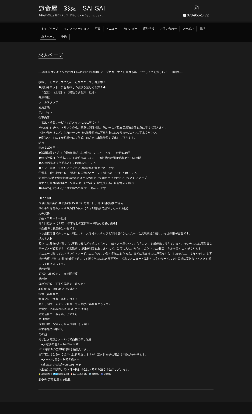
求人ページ (48, 36)
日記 (202, 28)
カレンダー (130, 28)
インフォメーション (76, 28)
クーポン (188, 28)
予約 (64, 36)
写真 (97, 28)
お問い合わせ (168, 28)
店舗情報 (148, 28)
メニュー (111, 28)
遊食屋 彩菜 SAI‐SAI (71, 8)
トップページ (49, 28)
